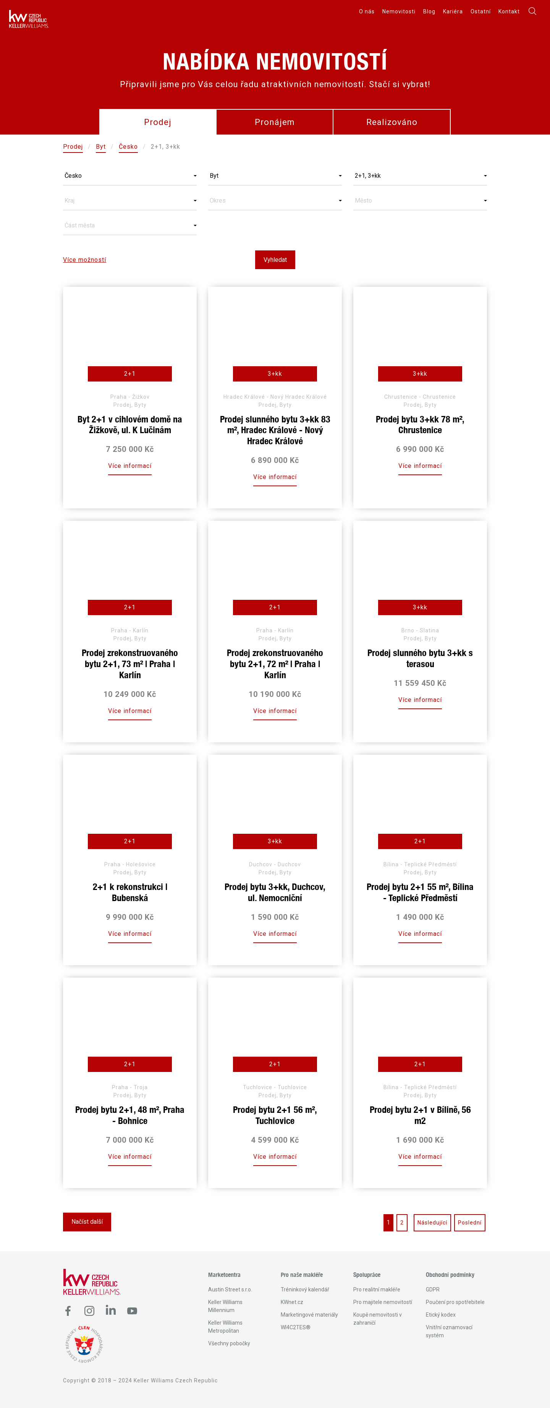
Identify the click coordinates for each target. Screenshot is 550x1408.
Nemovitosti (399, 11)
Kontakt (509, 11)
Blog (429, 11)
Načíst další (87, 1221)
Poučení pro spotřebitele (455, 1302)
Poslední (470, 1223)
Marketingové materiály (309, 1315)
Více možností (84, 259)
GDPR (433, 1289)
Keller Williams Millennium (225, 1306)
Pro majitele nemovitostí (382, 1302)
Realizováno (391, 122)
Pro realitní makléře (376, 1289)
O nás (367, 11)
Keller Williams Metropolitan (225, 1327)
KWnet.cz (292, 1302)
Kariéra (453, 11)
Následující (432, 1223)
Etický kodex (441, 1315)
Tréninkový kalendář (305, 1289)
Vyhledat (275, 259)
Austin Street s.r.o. (230, 1289)
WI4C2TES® (296, 1327)
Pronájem (275, 122)
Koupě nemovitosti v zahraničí (377, 1319)
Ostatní (481, 11)
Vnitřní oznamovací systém (449, 1331)
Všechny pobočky (229, 1343)
